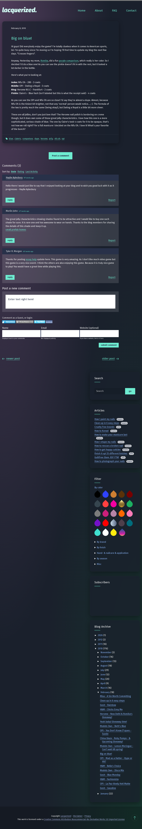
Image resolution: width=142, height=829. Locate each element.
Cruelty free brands (104, 427)
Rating (20, 171)
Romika (44, 60)
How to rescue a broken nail (108, 445)
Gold (121, 504)
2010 (100, 648)
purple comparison (68, 60)
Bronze (113, 494)
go (130, 391)
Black (97, 494)
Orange (121, 513)
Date (13, 171)
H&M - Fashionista (109, 779)
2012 (100, 639)
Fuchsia (113, 504)
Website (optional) (89, 328)
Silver (113, 523)
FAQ (114, 10)
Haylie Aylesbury (14, 177)
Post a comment (60, 155)
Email (44, 328)
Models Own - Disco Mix (112, 770)
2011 (100, 644)
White (105, 533)
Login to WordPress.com (25, 321)
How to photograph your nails (109, 461)
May (103, 679)
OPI (63, 138)
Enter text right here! (60, 302)
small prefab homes (16, 229)
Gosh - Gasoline (108, 788)
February (105, 692)
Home (81, 10)
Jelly (51, 138)
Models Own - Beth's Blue (113, 726)
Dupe (37, 138)
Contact (131, 10)
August (104, 665)
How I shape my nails (105, 442)
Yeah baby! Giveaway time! (113, 721)
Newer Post (11, 358)
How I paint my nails (104, 419)
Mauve (113, 513)
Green (129, 504)
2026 (100, 635)
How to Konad (101, 430)
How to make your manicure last (110, 434)
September (107, 661)
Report (111, 200)
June (103, 674)
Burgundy (129, 494)
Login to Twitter (39, 321)
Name (5, 328)
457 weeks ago (28, 251)
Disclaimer (78, 816)
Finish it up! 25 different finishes (110, 453)
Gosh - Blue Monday (110, 774)
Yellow (113, 533)
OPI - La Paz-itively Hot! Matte (115, 783)
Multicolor (122, 533)
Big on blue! (106, 753)
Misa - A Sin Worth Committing (115, 696)
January (105, 793)
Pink (129, 513)
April (103, 683)
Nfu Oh (57, 138)
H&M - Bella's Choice (110, 766)
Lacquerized (65, 816)
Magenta (105, 513)
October (105, 657)
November (106, 652)
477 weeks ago (24, 211)
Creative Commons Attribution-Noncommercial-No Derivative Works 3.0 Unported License (84, 819)
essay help (31, 259)
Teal (129, 523)
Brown (121, 494)
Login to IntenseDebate (8, 321)
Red (105, 523)
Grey (97, 513)
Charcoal (97, 504)
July (103, 670)
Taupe (121, 523)
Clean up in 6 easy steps (106, 423)
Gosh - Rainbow (108, 705)
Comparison (27, 138)
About (99, 10)
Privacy (87, 816)
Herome (44, 138)
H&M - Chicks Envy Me (111, 709)
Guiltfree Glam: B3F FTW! (106, 457)
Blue (11, 138)
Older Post (110, 358)
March (104, 688)
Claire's (18, 138)
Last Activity (32, 171)
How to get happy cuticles (107, 449)
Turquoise (97, 533)
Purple (97, 523)
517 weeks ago (29, 178)
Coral (105, 504)
